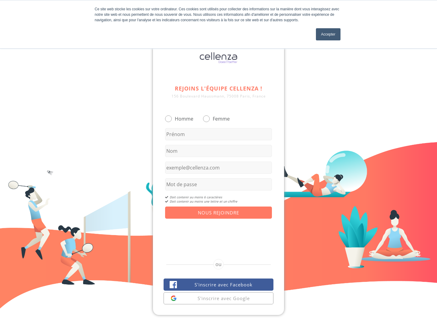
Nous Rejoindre (218, 213)
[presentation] (218, 233)
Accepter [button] (328, 34)
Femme (221, 118)
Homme (184, 118)
